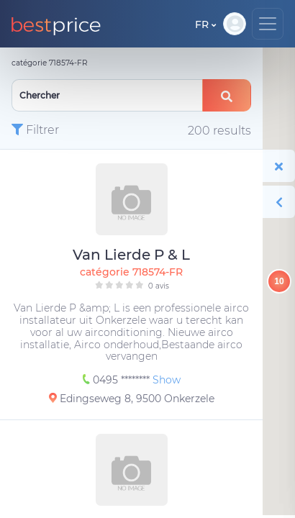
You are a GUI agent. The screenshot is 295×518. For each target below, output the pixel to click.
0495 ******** (118, 379)
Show (167, 379)
